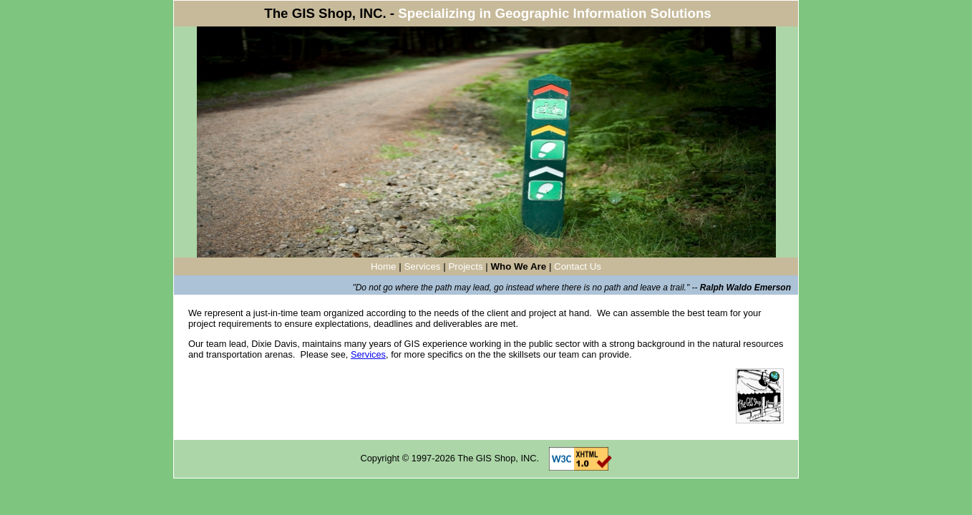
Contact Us (577, 266)
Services (422, 266)
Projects (465, 266)
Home (384, 266)
